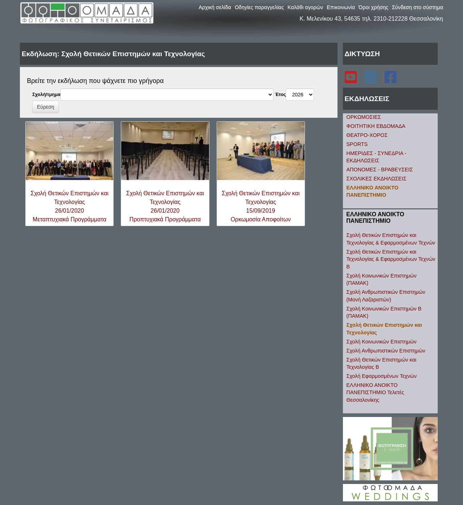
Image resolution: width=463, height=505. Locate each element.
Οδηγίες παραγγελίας (259, 7)
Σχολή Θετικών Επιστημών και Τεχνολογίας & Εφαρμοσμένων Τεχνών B (391, 259)
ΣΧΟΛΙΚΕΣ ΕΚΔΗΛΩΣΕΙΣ (377, 178)
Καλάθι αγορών (305, 7)
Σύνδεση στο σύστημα (417, 7)
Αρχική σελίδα (215, 7)
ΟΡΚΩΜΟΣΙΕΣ (364, 117)
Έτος (280, 94)
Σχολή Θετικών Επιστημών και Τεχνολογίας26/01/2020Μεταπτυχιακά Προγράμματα (70, 206)
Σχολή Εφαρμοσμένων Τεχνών (382, 376)
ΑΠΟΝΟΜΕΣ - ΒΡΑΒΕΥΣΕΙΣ (380, 169)
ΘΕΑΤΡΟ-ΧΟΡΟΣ (367, 135)
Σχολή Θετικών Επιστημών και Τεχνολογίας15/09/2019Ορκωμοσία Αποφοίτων (261, 206)
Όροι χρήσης (373, 7)
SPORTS (357, 144)
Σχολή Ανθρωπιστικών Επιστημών (386, 351)
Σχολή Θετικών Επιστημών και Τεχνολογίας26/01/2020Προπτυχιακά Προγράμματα (165, 206)
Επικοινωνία (341, 7)
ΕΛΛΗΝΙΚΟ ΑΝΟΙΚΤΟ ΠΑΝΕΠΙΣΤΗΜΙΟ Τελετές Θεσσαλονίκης (375, 392)
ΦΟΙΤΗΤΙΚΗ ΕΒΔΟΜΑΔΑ (376, 126)
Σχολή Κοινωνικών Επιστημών (382, 342)
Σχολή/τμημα (46, 94)
